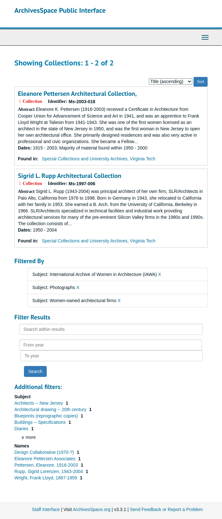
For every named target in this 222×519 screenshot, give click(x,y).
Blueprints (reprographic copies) (46, 415)
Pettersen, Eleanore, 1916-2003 (46, 465)
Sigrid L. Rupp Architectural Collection (69, 176)
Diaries (21, 428)
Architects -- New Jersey (39, 403)
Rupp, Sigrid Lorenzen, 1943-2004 (49, 471)
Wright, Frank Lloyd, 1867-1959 (46, 477)
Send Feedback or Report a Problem (166, 509)
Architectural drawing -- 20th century (51, 409)
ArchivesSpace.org (91, 509)
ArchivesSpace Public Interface (60, 10)
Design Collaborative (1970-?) (44, 452)
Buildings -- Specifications (40, 422)
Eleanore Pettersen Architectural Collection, (77, 93)
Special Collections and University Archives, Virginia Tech (98, 158)
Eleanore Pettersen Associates (45, 458)
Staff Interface (46, 509)
